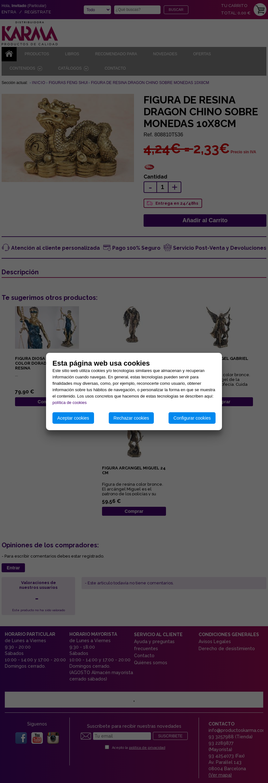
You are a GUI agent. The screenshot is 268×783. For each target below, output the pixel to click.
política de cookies (69, 402)
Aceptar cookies (73, 418)
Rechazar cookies (131, 418)
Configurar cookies (192, 418)
